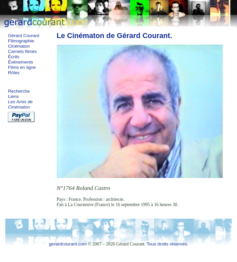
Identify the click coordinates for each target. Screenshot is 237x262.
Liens (13, 96)
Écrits (13, 56)
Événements (20, 62)
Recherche (19, 91)
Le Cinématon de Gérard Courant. (114, 35)
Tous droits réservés (167, 243)
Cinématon (19, 46)
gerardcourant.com (68, 243)
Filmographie (21, 40)
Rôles (14, 72)
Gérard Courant (23, 35)
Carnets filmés (22, 51)
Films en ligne (22, 67)
